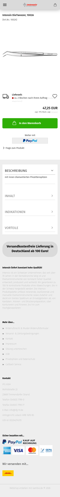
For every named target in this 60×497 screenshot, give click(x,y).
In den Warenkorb (26, 122)
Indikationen (15, 212)
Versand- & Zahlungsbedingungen (22, 333)
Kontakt (9, 338)
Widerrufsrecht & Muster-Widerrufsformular (27, 328)
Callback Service (13, 364)
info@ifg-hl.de (16, 410)
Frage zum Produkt (15, 148)
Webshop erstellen (19, 488)
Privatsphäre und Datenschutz (20, 359)
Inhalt (10, 196)
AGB (7, 354)
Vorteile (11, 228)
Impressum (11, 343)
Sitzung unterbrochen (16, 349)
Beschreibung (16, 171)
